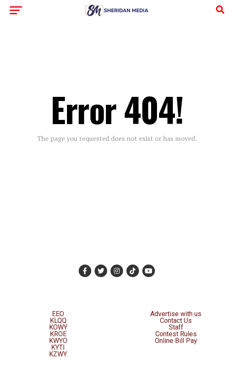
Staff (176, 327)
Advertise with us (175, 314)
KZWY (58, 354)
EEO (58, 314)
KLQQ (58, 320)
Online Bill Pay (176, 341)
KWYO (58, 341)
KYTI (58, 347)
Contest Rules (176, 334)
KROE (58, 334)
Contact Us (176, 320)
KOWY (58, 327)
